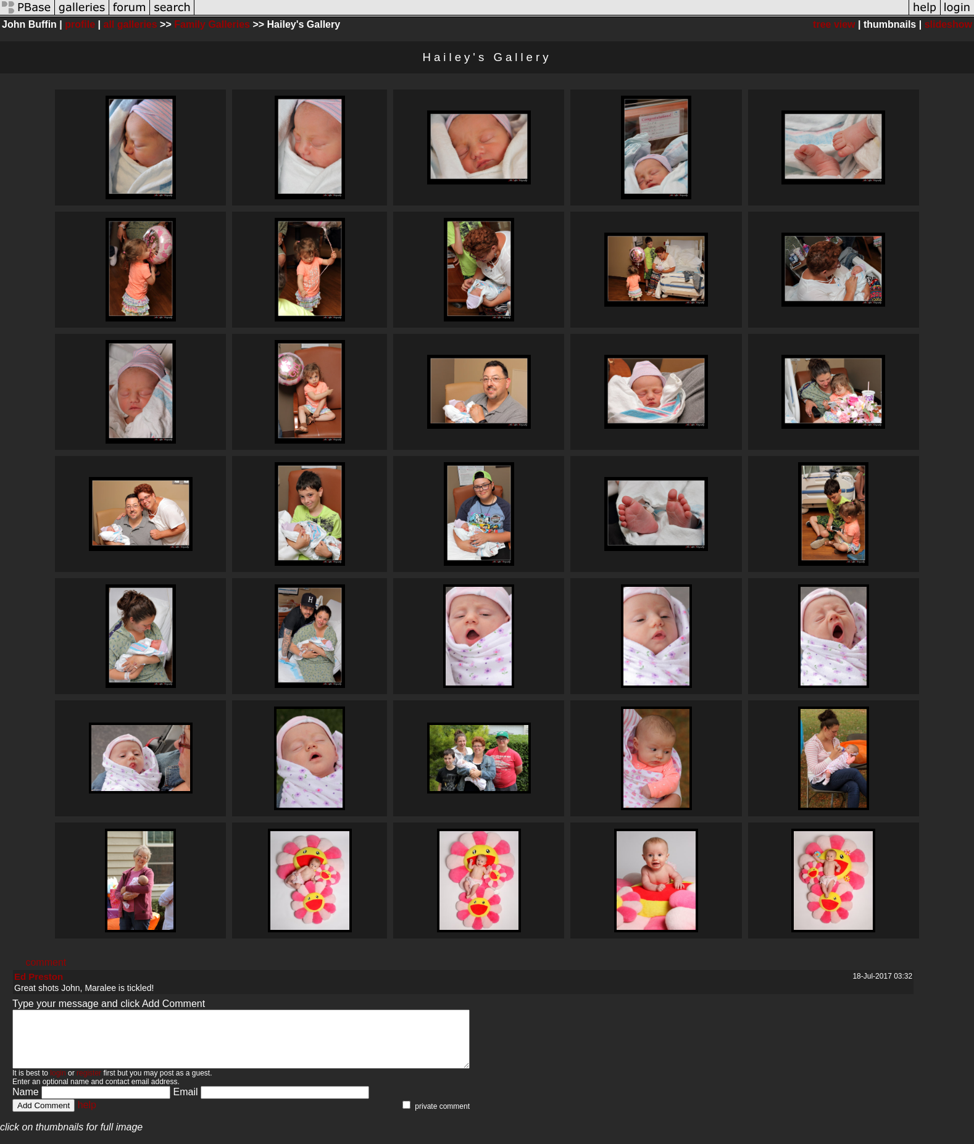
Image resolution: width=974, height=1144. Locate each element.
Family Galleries (212, 24)
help (87, 1116)
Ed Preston (38, 976)
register (89, 1084)
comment (45, 962)
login (57, 1084)
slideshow (948, 24)
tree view (834, 24)
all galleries (130, 24)
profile (80, 24)
